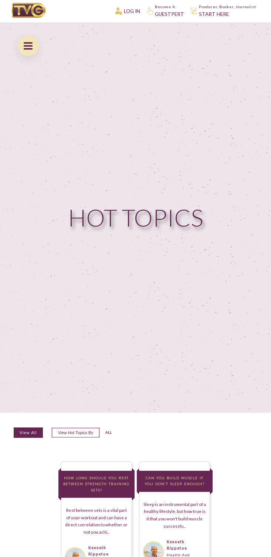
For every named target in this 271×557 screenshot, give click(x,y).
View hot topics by (75, 432)
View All (28, 432)
